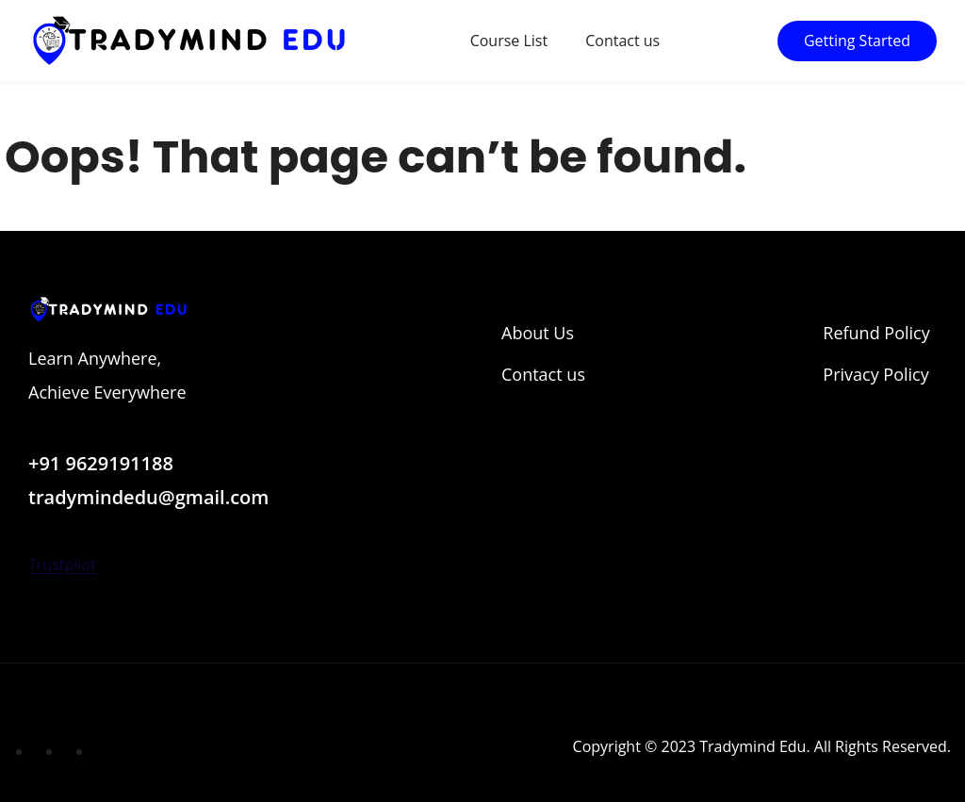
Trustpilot (62, 564)
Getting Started (857, 40)
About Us (537, 332)
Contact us (622, 40)
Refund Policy (876, 332)
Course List (509, 40)
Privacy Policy (875, 374)
